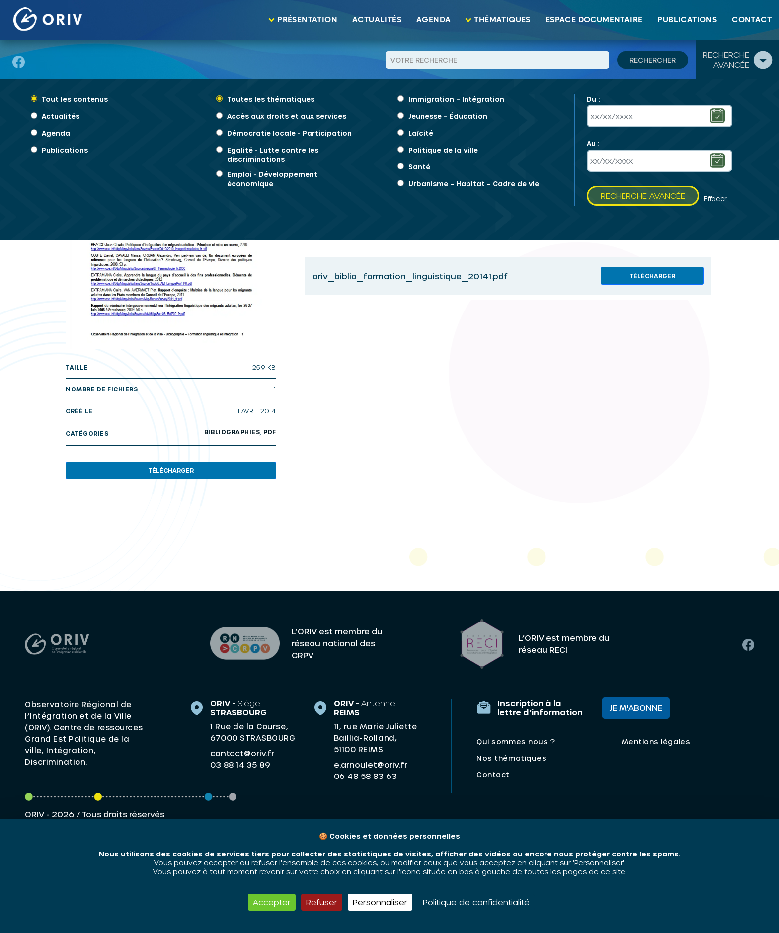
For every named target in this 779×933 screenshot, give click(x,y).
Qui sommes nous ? (515, 738)
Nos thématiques (511, 754)
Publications (687, 20)
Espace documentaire (594, 20)
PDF (269, 431)
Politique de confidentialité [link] (476, 902)
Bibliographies (232, 431)
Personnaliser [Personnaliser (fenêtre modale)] (380, 902)
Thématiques (502, 20)
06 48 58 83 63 (365, 772)
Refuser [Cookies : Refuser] (321, 902)
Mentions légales (656, 738)
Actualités (376, 20)
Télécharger (171, 470)
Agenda (433, 20)
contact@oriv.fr (242, 749)
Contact (752, 20)
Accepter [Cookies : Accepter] (272, 902)
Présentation (307, 20)
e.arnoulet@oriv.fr (370, 761)
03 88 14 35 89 (240, 761)
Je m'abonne (636, 704)
